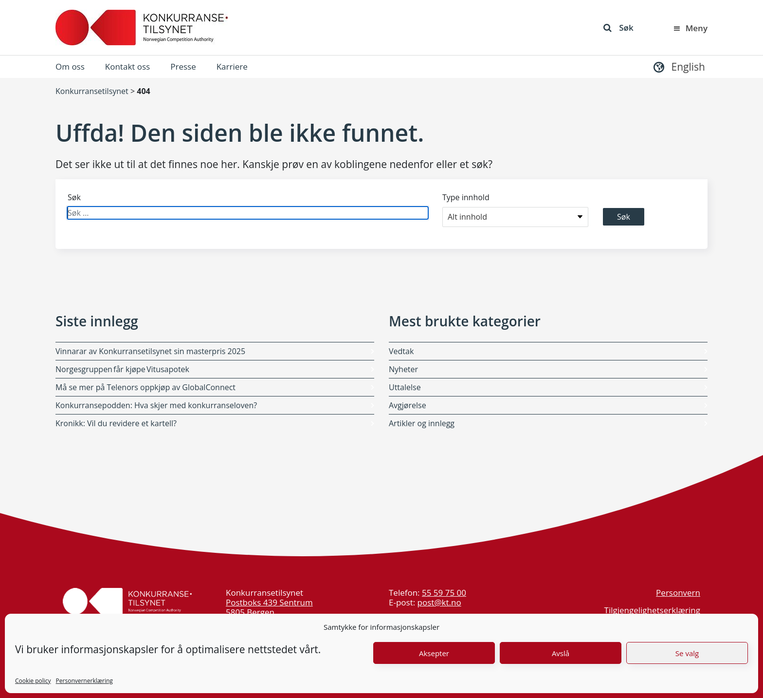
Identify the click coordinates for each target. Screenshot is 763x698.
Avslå (560, 653)
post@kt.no (439, 602)
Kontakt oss (127, 66)
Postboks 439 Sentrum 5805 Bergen (269, 607)
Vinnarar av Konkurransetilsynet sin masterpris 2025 (150, 351)
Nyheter (403, 369)
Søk (618, 27)
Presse (183, 66)
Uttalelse (405, 387)
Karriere (232, 66)
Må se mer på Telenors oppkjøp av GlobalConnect (145, 387)
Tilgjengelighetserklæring (652, 610)
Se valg (687, 653)
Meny (690, 28)
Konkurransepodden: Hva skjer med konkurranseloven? (156, 405)
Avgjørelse (407, 405)
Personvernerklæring (84, 681)
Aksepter (434, 653)
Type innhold (466, 197)
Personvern (678, 592)
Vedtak (401, 351)
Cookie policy (33, 681)
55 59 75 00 (444, 592)
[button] (678, 66)
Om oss (70, 66)
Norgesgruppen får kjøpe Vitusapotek (122, 369)
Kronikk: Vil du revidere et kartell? (116, 423)
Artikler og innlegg (421, 423)
